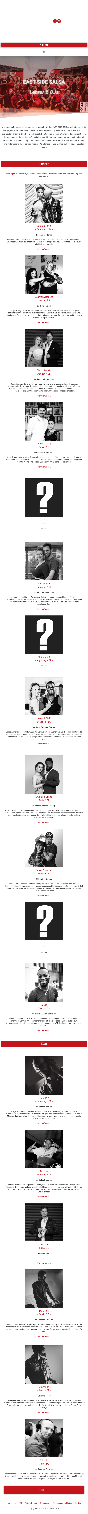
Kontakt (78, 1503)
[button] (78, 21)
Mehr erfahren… (44, 249)
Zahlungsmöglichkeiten (62, 1503)
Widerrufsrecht (31, 1503)
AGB (20, 1503)
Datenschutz (45, 1503)
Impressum (11, 1503)
